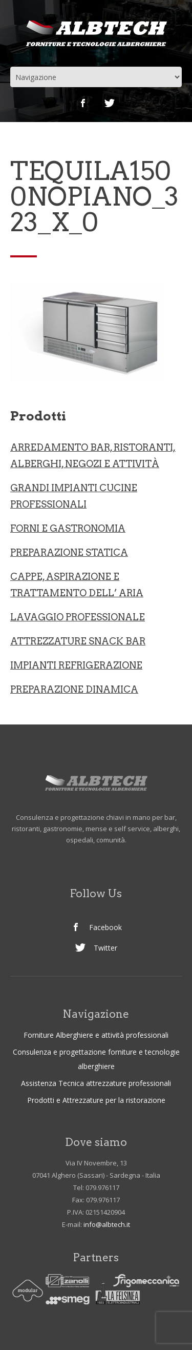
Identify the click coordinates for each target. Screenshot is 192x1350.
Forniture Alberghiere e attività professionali (96, 1035)
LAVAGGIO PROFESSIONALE (77, 617)
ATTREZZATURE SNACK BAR (77, 641)
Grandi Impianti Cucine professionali (73, 496)
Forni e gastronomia (67, 528)
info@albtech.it (106, 1224)
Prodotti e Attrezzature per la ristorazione (96, 1100)
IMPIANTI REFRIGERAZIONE (76, 665)
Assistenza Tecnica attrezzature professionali (96, 1083)
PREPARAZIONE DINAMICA (74, 689)
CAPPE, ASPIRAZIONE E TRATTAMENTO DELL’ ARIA (76, 584)
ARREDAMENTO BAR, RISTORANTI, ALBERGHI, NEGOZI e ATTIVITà (93, 455)
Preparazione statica (69, 552)
